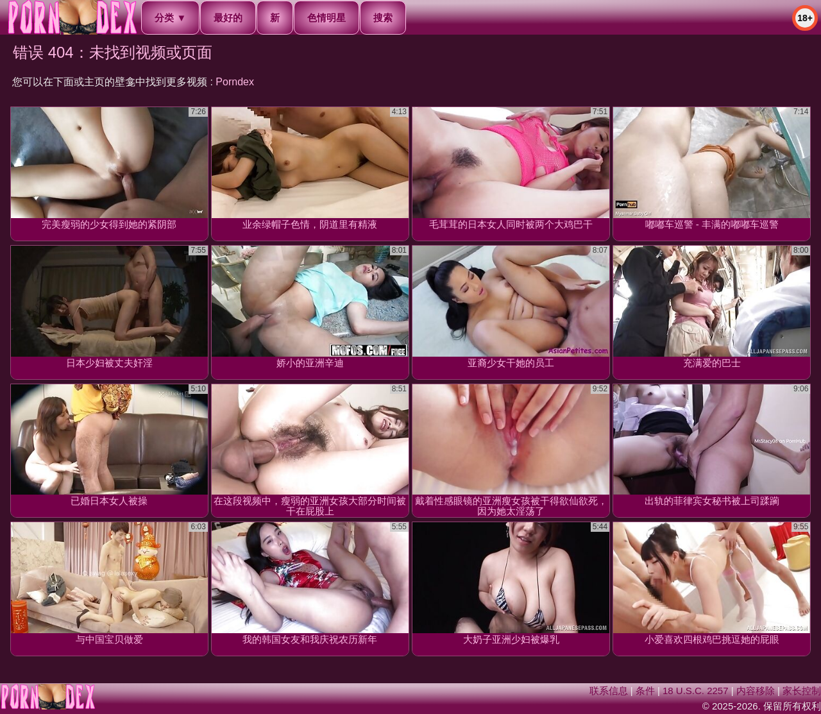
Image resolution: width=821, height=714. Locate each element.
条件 (645, 690)
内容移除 (755, 690)
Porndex (235, 81)
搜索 (383, 17)
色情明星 (326, 17)
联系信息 (608, 690)
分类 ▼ (170, 17)
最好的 (228, 17)
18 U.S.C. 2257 (696, 690)
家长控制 (802, 690)
